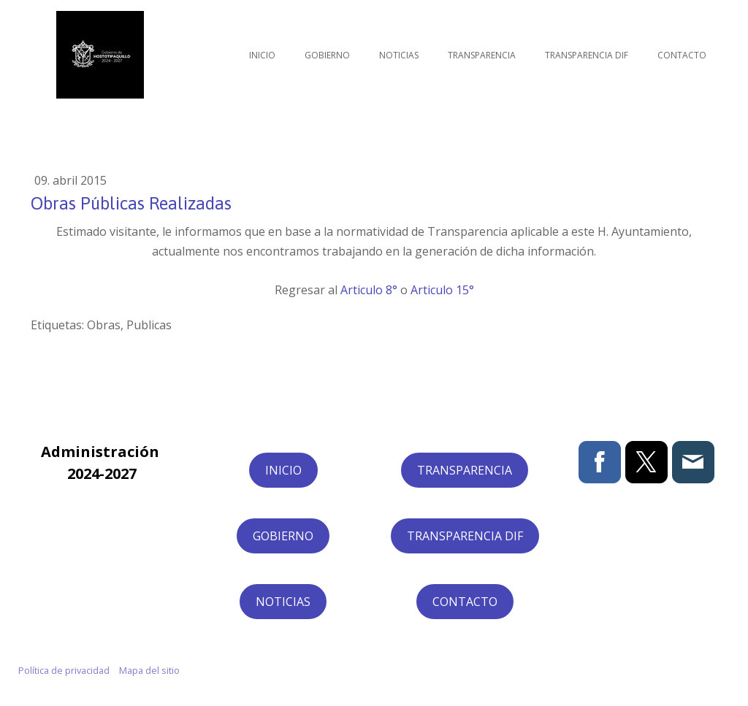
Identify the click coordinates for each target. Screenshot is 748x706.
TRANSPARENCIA (464, 470)
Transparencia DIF (586, 55)
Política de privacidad (64, 670)
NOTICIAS (283, 602)
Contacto (681, 55)
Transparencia (482, 55)
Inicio (262, 55)
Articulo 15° (442, 290)
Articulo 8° (368, 290)
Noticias (399, 55)
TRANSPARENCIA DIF (465, 536)
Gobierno (327, 55)
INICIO (283, 470)
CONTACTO (464, 602)
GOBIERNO (283, 536)
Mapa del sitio (149, 670)
